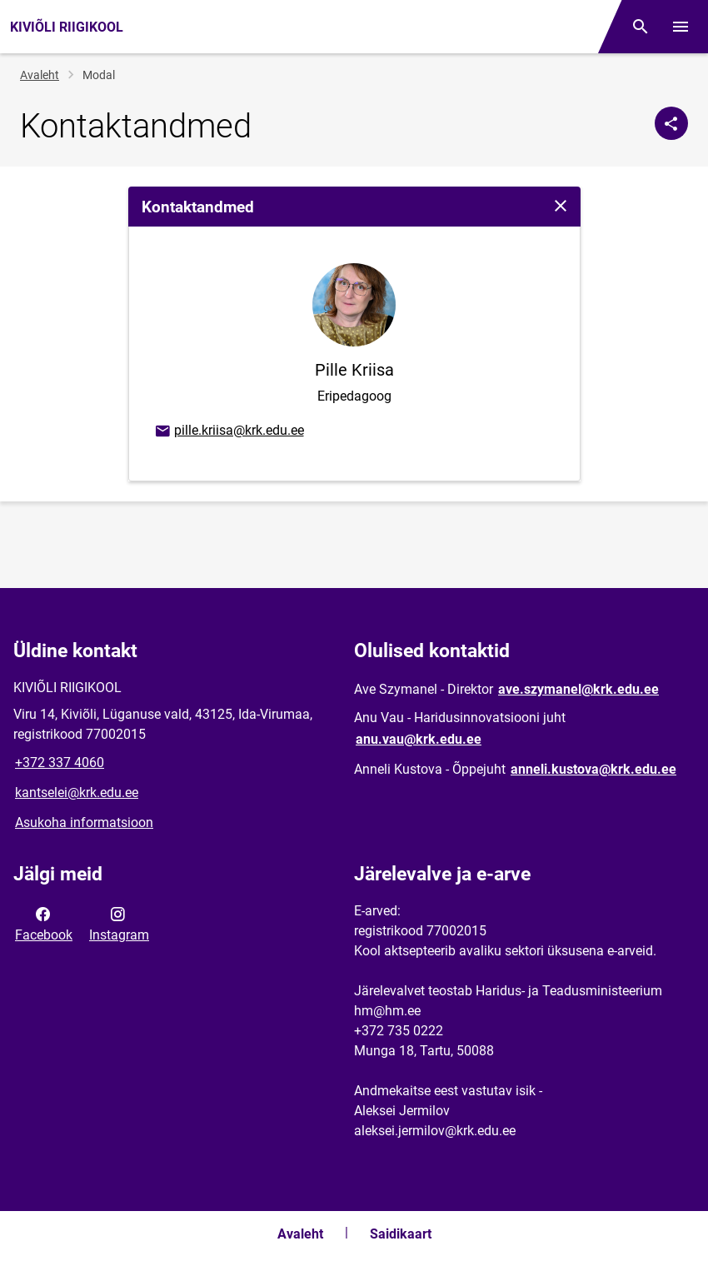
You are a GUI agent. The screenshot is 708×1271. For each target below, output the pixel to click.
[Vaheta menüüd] (681, 27)
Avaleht (39, 75)
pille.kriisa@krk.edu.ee (228, 431)
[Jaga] (671, 123)
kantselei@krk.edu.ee (76, 792)
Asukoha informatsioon (84, 822)
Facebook (43, 923)
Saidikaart (400, 1234)
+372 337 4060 (59, 762)
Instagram (119, 923)
